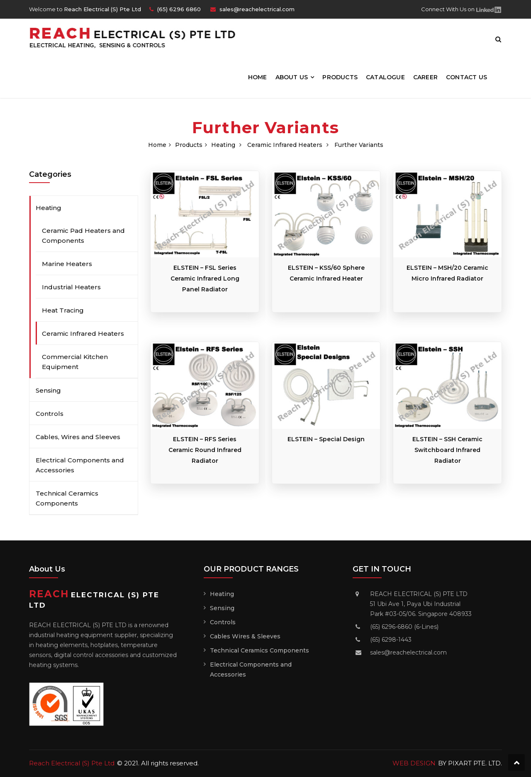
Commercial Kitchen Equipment (75, 362)
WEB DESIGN (414, 763)
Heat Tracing (63, 310)
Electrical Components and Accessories (80, 465)
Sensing (48, 390)
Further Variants (358, 145)
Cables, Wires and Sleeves (78, 437)
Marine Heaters (67, 264)
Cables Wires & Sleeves (245, 636)
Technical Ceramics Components (67, 498)
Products (340, 77)
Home (257, 77)
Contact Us (466, 77)
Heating (223, 145)
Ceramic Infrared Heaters (284, 145)
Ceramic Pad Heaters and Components (83, 235)
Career (425, 77)
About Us (291, 77)
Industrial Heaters (71, 287)
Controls (49, 414)
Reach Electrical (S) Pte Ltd (71, 763)
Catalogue (385, 77)
